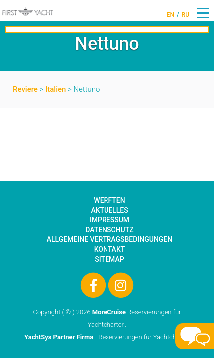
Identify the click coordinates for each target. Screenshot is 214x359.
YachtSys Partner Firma (58, 337)
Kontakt (109, 249)
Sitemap (109, 259)
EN (170, 14)
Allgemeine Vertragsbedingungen (109, 239)
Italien (55, 89)
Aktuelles (109, 210)
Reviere (25, 89)
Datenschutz (109, 230)
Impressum (109, 220)
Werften (109, 200)
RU (185, 14)
